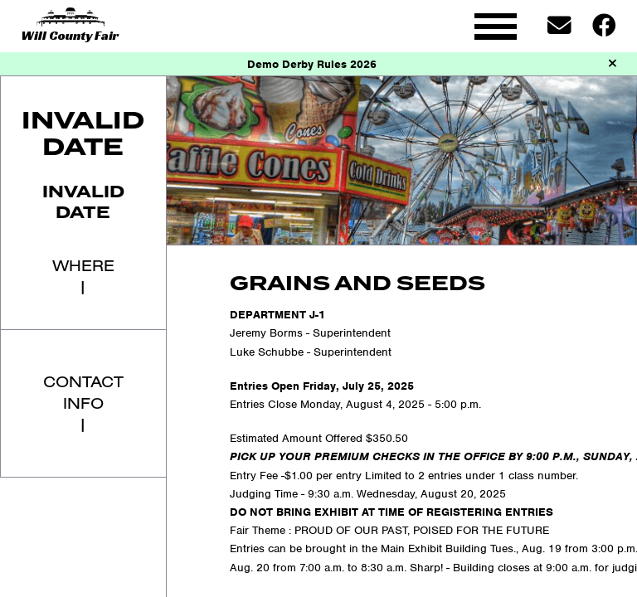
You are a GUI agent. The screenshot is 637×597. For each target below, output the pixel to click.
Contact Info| (83, 402)
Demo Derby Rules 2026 (312, 64)
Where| (83, 275)
